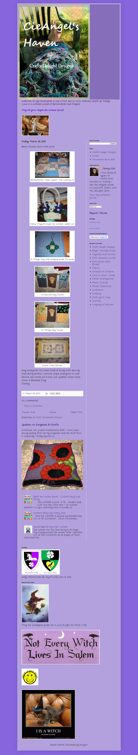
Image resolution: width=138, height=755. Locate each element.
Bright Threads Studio (104, 250)
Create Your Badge (94, 228)
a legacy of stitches (103, 304)
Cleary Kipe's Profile (94, 222)
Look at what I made (103, 275)
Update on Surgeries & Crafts (40, 425)
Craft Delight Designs (103, 247)
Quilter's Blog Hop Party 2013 (49, 513)
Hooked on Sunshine (103, 271)
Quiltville (96, 300)
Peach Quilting (99, 282)
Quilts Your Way (101, 297)
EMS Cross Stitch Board (101, 263)
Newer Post (28, 412)
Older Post (76, 412)
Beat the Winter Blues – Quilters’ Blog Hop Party (56, 498)
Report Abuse (98, 213)
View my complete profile (99, 196)
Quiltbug (96, 293)
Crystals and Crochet (104, 254)
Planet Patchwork (101, 286)
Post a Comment (33, 406)
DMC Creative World (103, 258)
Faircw (96, 268)
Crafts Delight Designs (104, 152)
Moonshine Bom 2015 (103, 159)
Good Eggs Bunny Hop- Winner (50, 526)
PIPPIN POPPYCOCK (103, 279)
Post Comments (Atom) (49, 417)
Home (53, 412)
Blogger (84, 744)
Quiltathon (97, 290)
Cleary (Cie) (109, 168)
